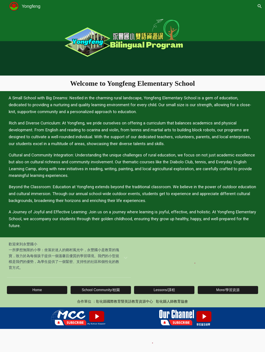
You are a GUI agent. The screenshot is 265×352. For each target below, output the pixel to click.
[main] (132, 83)
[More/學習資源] (228, 290)
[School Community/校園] (101, 290)
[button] (259, 6)
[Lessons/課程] (164, 290)
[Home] (37, 290)
